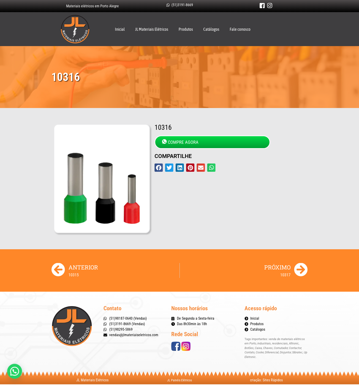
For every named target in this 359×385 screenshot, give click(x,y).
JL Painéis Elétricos (179, 381)
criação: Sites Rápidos (266, 381)
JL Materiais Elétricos (151, 29)
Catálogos (211, 29)
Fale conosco (240, 29)
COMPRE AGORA (180, 142)
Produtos (186, 29)
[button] (159, 168)
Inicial (120, 29)
